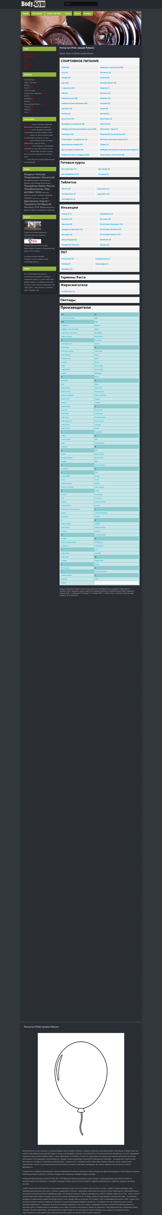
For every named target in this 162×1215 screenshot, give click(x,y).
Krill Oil (27, 96)
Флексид (27, 101)
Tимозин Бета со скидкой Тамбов (40, 198)
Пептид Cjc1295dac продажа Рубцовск (79, 53)
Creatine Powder (29, 91)
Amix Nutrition (29, 80)
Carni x (26, 112)
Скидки (68, 13)
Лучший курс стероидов (32, 93)
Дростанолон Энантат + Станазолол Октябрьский (37, 202)
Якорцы (27, 85)
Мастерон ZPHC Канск (35, 207)
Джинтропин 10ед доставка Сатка (37, 190)
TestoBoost (28, 99)
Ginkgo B (27, 109)
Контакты (87, 13)
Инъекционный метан (32, 104)
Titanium (27, 107)
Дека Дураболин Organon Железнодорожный (37, 180)
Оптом (77, 13)
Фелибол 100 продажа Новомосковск (37, 183)
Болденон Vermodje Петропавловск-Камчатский (39, 176)
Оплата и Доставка (54, 13)
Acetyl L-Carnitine (30, 82)
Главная (25, 13)
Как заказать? (38, 13)
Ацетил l (27, 88)
